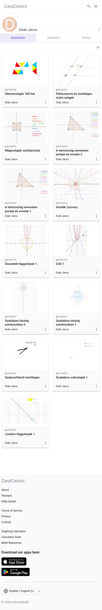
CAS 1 (60, 264)
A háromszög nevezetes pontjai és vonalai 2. (72, 152)
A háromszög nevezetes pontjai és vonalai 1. (21, 209)
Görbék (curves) (67, 207)
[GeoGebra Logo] (15, 6)
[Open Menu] (96, 6)
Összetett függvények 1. (21, 264)
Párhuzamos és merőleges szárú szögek (74, 95)
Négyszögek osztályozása (22, 150)
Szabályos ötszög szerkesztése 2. (17, 322)
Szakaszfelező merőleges (22, 377)
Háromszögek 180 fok (20, 93)
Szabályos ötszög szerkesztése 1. (68, 322)
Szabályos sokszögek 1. (72, 377)
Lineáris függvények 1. (20, 434)
